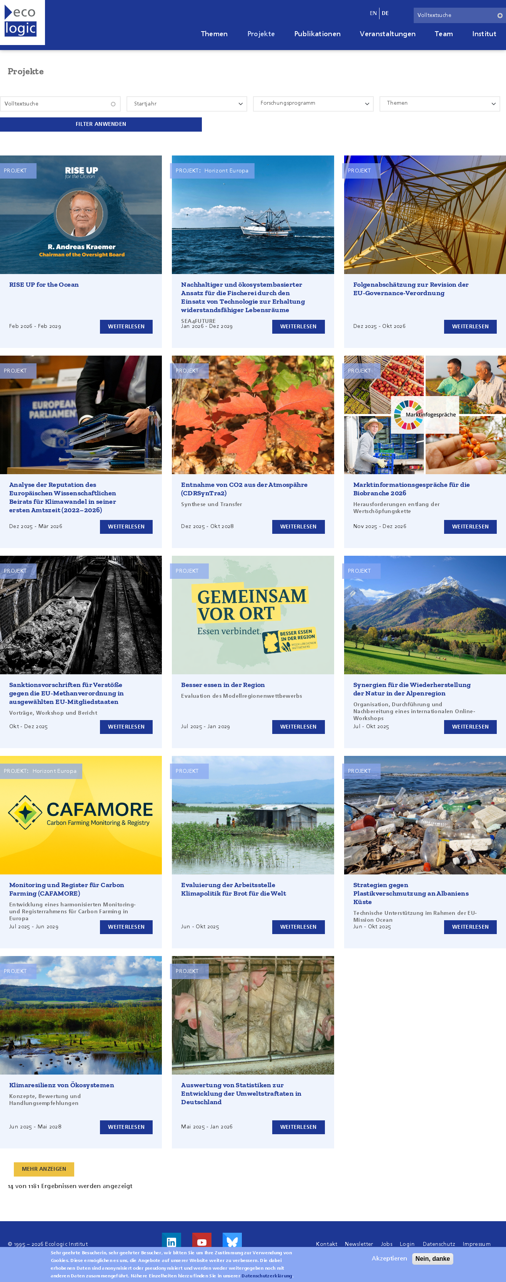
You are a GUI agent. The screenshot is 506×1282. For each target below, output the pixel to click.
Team (444, 34)
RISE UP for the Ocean (44, 283)
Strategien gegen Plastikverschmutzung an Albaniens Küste (411, 892)
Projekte (261, 34)
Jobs (386, 1243)
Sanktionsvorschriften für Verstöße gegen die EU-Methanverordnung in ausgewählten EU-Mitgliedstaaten (66, 692)
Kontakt (326, 1243)
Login (407, 1243)
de (385, 13)
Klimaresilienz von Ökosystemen (61, 1084)
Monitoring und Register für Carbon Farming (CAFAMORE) (67, 888)
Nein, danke (433, 1258)
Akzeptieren (389, 1259)
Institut (484, 34)
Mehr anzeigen (45, 1168)
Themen (214, 34)
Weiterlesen (125, 325)
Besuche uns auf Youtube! (201, 1241)
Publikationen (317, 34)
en (373, 13)
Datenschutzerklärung (266, 1276)
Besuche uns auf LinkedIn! (171, 1241)
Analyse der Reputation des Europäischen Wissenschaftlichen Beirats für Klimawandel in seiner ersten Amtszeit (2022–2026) (62, 496)
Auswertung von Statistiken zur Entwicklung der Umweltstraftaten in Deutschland (241, 1092)
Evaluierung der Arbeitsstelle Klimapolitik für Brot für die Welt (233, 888)
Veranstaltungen (388, 34)
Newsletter (359, 1243)
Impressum (477, 1243)
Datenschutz (439, 1243)
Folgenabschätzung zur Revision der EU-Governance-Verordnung (411, 287)
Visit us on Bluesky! (232, 1241)
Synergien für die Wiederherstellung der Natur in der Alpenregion (412, 688)
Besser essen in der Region (223, 684)
